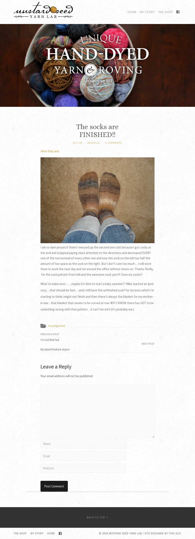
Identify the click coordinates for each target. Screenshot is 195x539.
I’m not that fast (97, 337)
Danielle (94, 142)
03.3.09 (77, 142)
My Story (147, 12)
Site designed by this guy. (163, 533)
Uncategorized (56, 325)
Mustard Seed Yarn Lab (125, 533)
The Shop (165, 12)
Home (132, 12)
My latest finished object (97, 346)
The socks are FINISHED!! (97, 131)
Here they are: (49, 151)
